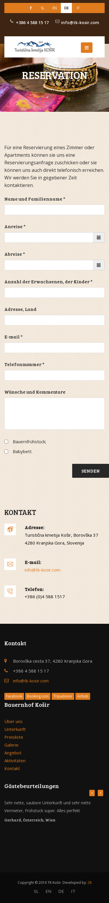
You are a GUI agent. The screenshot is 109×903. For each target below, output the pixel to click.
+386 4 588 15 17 (32, 22)
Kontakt (12, 768)
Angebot (12, 753)
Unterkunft (15, 729)
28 (90, 882)
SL (42, 8)
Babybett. (22, 451)
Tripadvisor (62, 696)
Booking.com (38, 696)
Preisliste (13, 737)
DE (66, 8)
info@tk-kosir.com (80, 22)
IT (78, 8)
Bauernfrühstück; (29, 441)
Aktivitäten (15, 760)
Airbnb (82, 696)
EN (54, 8)
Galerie (11, 745)
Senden (90, 471)
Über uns (13, 721)
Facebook (14, 696)
